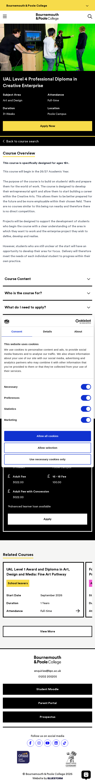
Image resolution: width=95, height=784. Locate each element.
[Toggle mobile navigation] (5, 16)
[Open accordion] (47, 279)
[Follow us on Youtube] (47, 743)
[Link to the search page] (90, 16)
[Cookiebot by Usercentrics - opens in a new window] (75, 321)
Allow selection (47, 447)
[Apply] (47, 519)
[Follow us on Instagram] (39, 743)
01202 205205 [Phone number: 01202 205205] (47, 676)
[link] (43, 589)
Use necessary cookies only (47, 459)
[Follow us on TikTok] (64, 743)
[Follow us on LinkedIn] (56, 743)
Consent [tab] (16, 331)
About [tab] (78, 331)
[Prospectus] (47, 716)
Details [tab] (47, 331)
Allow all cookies (47, 436)
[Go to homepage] (47, 17)
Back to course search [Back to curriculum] (21, 141)
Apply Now (47, 126)
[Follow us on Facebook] (30, 743)
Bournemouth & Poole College (47, 5)
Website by (47, 778)
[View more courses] (47, 631)
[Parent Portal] (47, 703)
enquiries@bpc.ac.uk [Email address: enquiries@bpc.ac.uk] (47, 671)
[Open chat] (86, 775)
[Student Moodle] (47, 689)
